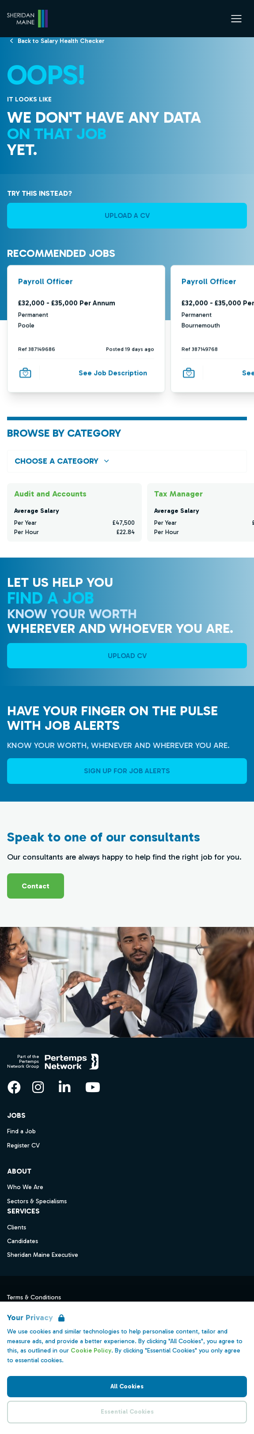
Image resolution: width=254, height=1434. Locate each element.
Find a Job (21, 1131)
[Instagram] (38, 1087)
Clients (16, 1227)
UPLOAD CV (127, 655)
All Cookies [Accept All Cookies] (127, 1386)
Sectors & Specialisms (37, 1201)
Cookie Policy (91, 1350)
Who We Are (25, 1187)
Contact (35, 886)
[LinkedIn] (64, 1087)
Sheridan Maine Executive (42, 1255)
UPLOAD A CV (127, 215)
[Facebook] (14, 1087)
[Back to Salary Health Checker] (61, 40)
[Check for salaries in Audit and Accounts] (74, 512)
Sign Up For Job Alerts (127, 771)
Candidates (22, 1241)
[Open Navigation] (236, 18)
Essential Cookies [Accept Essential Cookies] (127, 1411)
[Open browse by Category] (127, 461)
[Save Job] (25, 372)
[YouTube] (92, 1087)
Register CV (23, 1145)
